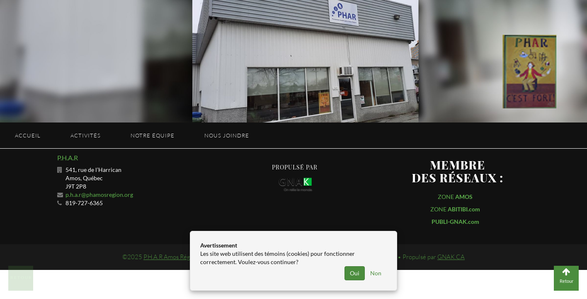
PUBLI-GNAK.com (455, 221)
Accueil (28, 135)
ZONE (455, 196)
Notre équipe (153, 135)
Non (375, 273)
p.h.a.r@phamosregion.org (99, 194)
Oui (354, 273)
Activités (85, 135)
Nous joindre (226, 135)
